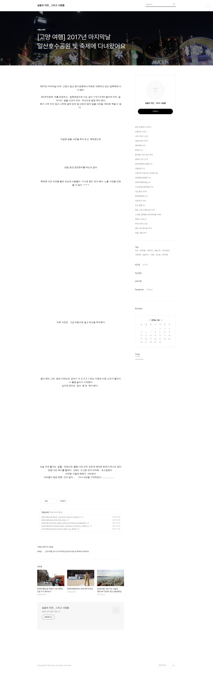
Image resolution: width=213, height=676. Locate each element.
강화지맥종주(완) (142, 182)
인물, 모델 (140, 233)
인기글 (145, 265)
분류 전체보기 (143, 127)
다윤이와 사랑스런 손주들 (146, 173)
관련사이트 (162, 665)
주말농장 (140, 168)
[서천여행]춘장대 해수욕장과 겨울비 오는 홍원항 (59, 529)
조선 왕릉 (140, 205)
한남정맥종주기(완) (143, 164)
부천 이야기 (141, 224)
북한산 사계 (140, 219)
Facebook (139, 289)
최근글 (137, 265)
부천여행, (143, 250)
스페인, (152, 255)
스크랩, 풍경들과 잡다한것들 (148, 214)
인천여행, (165, 255)
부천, (136, 250)
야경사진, (150, 250)
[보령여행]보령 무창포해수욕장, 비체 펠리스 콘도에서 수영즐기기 (65, 526)
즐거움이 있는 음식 (144, 154)
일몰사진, (157, 250)
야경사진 (140, 201)
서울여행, (138, 255)
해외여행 (140, 145)
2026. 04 (155, 320)
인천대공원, (166, 250)
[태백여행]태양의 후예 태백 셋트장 (54, 520)
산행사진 (140, 131)
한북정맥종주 (141, 196)
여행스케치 (45, 512)
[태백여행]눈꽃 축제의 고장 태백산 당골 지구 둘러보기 (61, 517)
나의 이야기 (141, 136)
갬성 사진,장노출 (143, 228)
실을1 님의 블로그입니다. (51, 611)
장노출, (158, 255)
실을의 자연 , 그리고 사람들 (51, 5)
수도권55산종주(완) (144, 187)
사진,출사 (141, 191)
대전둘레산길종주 (143, 177)
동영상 (139, 150)
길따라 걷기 (141, 159)
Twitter (149, 289)
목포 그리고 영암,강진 (145, 210)
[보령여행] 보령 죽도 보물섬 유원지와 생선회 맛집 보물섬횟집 (63, 523)
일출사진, (145, 255)
